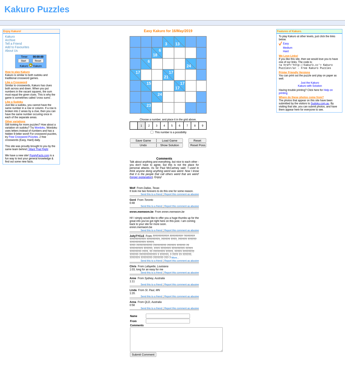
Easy (286, 43)
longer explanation (141, 177)
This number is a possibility (171, 132)
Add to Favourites (17, 47)
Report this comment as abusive (181, 194)
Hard (286, 51)
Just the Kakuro (310, 84)
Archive (10, 40)
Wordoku (40, 127)
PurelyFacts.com (39, 155)
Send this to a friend (151, 194)
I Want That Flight (38, 149)
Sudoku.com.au (320, 104)
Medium (287, 47)
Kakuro (10, 36)
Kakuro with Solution (310, 87)
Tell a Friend (13, 43)
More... (175, 257)
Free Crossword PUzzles (23, 136)
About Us (11, 50)
